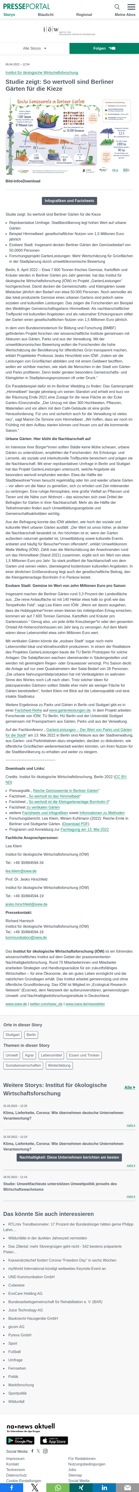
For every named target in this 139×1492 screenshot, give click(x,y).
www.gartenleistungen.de (70, 710)
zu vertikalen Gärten (43, 807)
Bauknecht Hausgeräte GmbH (33, 1318)
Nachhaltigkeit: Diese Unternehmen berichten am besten (69, 1157)
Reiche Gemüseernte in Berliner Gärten (65, 791)
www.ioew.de (16, 1004)
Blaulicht (46, 15)
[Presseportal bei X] (37, 1451)
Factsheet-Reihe (28, 710)
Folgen (104, 48)
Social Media (79, 1481)
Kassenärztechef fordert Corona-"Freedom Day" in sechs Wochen (62, 1260)
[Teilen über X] (34, 1487)
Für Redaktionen (82, 1459)
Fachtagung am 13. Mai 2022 (84, 829)
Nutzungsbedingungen (86, 1464)
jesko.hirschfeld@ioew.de (26, 904)
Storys (9, 15)
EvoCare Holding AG (25, 1294)
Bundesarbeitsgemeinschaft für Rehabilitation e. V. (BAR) (55, 1302)
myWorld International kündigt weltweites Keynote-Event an (57, 1269)
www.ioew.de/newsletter (85, 1004)
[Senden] (127, 1487)
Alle (129, 1087)
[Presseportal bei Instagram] (43, 1451)
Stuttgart (12, 1035)
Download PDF (75, 824)
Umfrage (15, 1360)
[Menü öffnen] (131, 7)
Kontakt (12, 1464)
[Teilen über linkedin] (104, 1487)
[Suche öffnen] (117, 7)
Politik (13, 1377)
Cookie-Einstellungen (23, 1481)
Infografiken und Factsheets (69, 201)
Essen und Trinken (84, 1055)
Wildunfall (16, 1402)
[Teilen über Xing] (81, 1487)
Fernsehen (17, 1368)
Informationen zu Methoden (102, 813)
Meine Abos (125, 15)
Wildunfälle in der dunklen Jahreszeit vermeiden (47, 1238)
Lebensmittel (51, 1055)
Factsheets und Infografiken (45, 813)
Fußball (14, 1352)
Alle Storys (35, 48)
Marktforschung (21, 1385)
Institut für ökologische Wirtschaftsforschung (42, 73)
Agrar (29, 1055)
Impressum (15, 1459)
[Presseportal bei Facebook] (31, 1451)
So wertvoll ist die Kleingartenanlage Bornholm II (68, 802)
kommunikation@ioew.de (26, 937)
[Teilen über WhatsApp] (58, 1487)
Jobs (72, 1470)
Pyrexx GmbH (20, 1335)
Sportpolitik (17, 1393)
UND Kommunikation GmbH (31, 1277)
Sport (12, 1343)
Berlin (31, 1035)
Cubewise (16, 1285)
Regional (84, 15)
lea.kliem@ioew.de (21, 871)
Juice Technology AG (25, 1310)
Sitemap (75, 1475)
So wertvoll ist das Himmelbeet (54, 796)
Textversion (15, 1470)
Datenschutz (16, 1475)
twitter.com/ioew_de (46, 1004)
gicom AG (16, 1327)
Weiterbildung (59, 1065)
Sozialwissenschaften (23, 1065)
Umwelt (12, 1055)
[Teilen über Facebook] (11, 1487)
